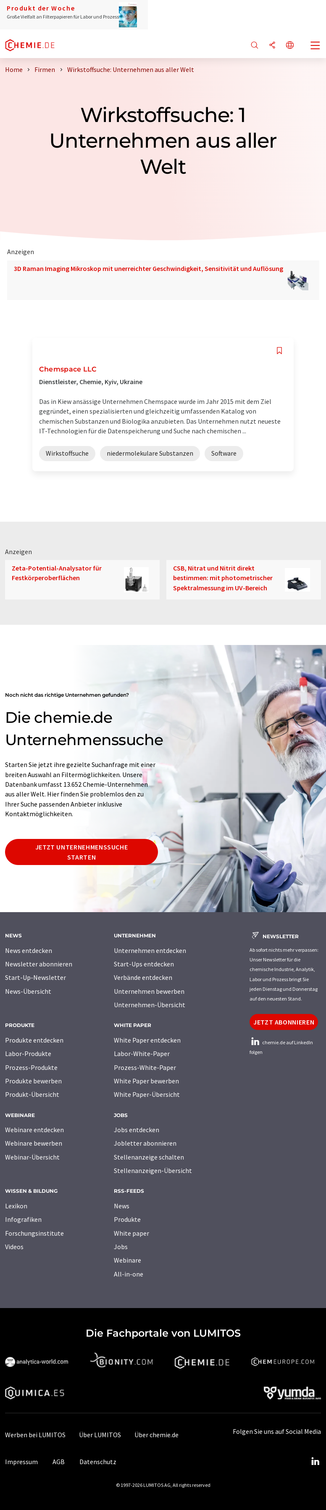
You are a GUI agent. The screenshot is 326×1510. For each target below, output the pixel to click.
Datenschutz (97, 1461)
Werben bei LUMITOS (35, 1434)
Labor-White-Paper (142, 1053)
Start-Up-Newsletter (35, 977)
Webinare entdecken (34, 1129)
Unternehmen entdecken (150, 950)
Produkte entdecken (34, 1040)
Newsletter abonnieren (38, 964)
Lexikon (16, 1206)
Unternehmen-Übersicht (149, 1004)
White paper (131, 1233)
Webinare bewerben (33, 1143)
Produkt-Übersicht (32, 1094)
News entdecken (28, 950)
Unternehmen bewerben (149, 991)
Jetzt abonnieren (283, 1022)
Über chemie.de (156, 1434)
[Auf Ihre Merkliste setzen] (279, 351)
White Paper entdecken (147, 1040)
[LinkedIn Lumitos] (315, 1461)
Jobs (121, 1246)
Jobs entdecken (136, 1129)
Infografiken (23, 1219)
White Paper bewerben (146, 1081)
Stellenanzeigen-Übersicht (153, 1170)
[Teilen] (272, 45)
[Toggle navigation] (315, 46)
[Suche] (254, 45)
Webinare (127, 1260)
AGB (59, 1461)
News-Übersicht (28, 991)
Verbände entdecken (143, 977)
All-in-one (128, 1274)
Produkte (127, 1219)
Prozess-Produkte (31, 1067)
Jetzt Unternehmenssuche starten (81, 852)
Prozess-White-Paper (145, 1067)
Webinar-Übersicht (32, 1157)
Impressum (21, 1461)
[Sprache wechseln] (290, 45)
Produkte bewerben (33, 1081)
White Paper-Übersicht (147, 1094)
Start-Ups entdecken (144, 964)
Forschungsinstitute (34, 1233)
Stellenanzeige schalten (149, 1157)
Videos (14, 1246)
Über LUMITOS (100, 1434)
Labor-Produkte (28, 1053)
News (121, 1206)
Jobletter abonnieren (145, 1143)
